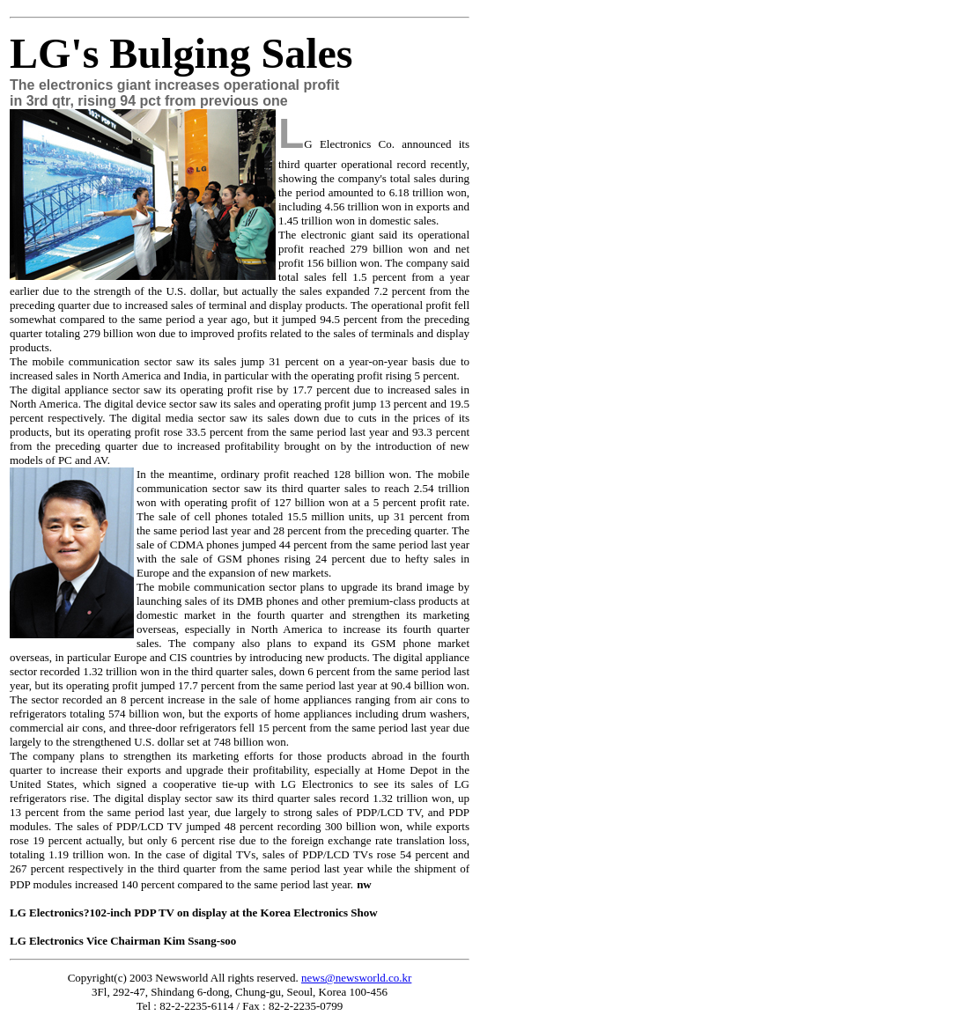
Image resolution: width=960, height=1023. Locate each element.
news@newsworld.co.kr (356, 977)
